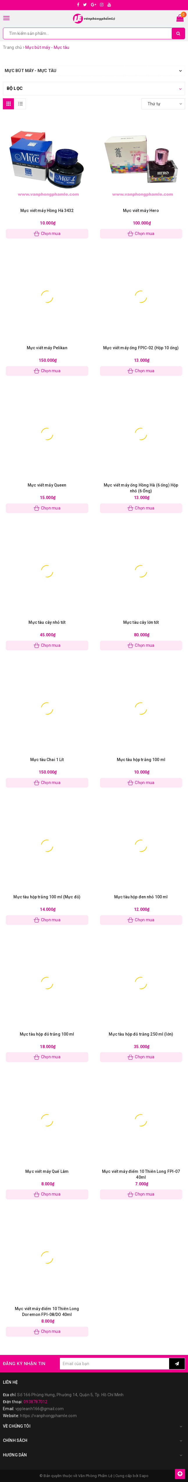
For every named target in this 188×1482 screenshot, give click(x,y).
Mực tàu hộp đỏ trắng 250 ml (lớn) (141, 1034)
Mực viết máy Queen (47, 485)
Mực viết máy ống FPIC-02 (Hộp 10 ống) (141, 347)
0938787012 (36, 1401)
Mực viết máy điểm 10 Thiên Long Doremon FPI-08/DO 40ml (47, 1311)
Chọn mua (47, 233)
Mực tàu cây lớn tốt (141, 622)
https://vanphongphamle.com (48, 1415)
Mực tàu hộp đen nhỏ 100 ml (141, 897)
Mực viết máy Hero (141, 210)
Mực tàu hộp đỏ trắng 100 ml (47, 1034)
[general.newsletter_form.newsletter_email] (114, 1363)
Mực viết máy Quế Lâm (47, 1171)
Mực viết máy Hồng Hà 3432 (47, 210)
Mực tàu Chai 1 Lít (47, 759)
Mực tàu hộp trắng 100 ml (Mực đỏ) (46, 897)
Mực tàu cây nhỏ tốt (46, 622)
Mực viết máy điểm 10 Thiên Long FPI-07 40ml (141, 1174)
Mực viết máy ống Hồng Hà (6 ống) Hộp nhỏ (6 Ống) (141, 488)
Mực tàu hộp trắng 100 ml (141, 759)
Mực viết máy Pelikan (47, 347)
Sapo (143, 1476)
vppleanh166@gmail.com (39, 1408)
